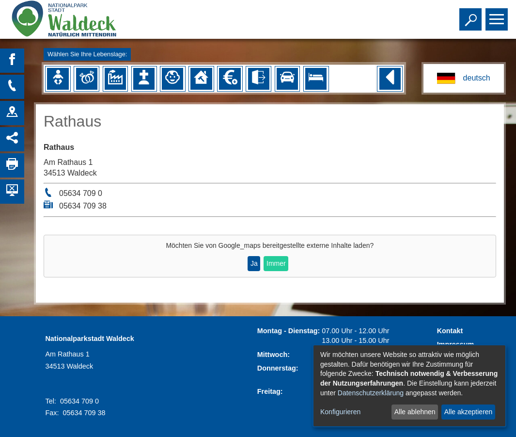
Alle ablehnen (415, 412)
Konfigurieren (340, 412)
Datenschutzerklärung (371, 393)
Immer (276, 263)
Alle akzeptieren (468, 412)
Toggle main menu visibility (497, 15)
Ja (254, 263)
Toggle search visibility (471, 15)
